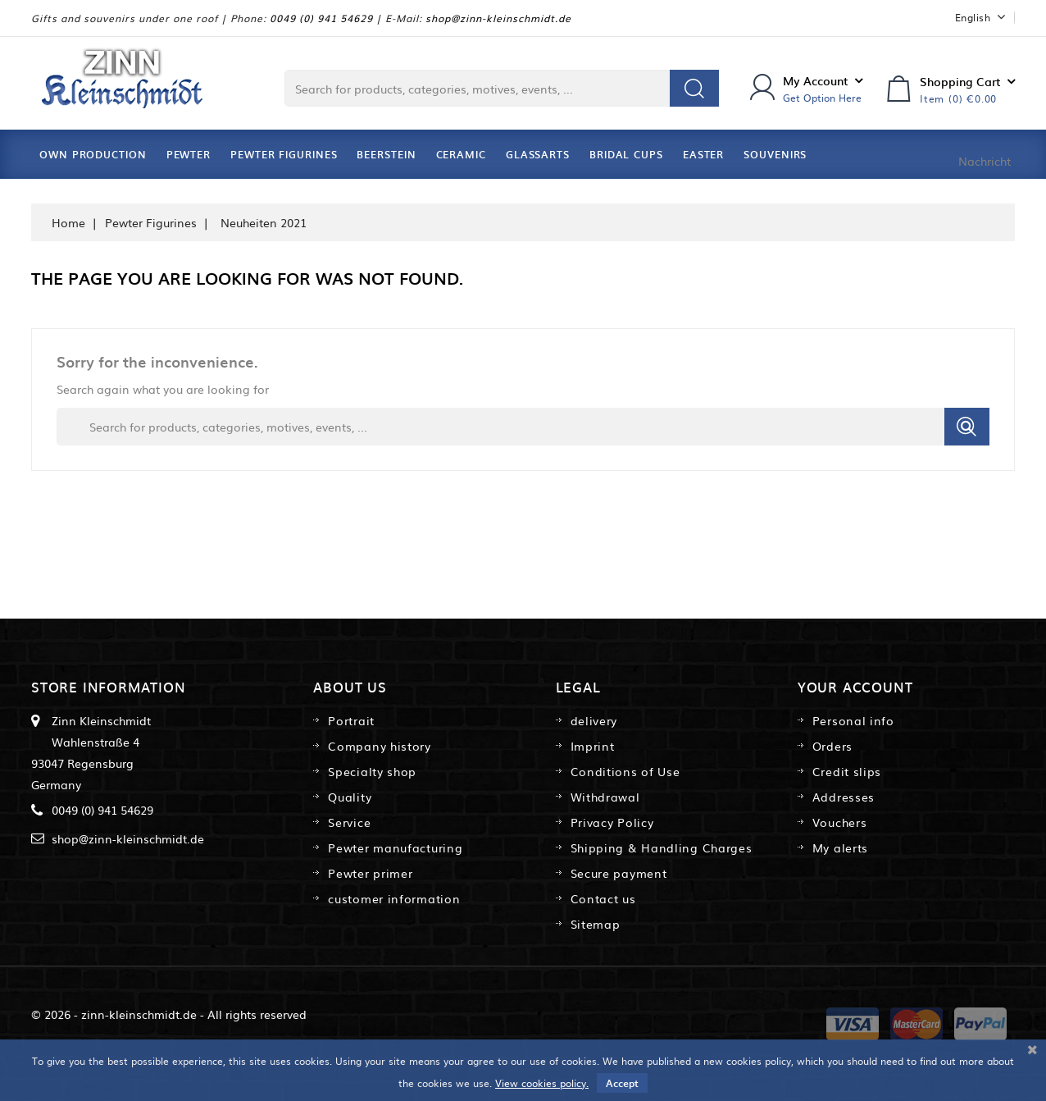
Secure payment (619, 873)
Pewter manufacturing (395, 847)
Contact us (603, 898)
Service (349, 822)
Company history (379, 746)
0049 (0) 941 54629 (321, 18)
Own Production (93, 154)
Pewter (188, 154)
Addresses (843, 796)
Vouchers (839, 822)
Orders (832, 746)
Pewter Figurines (283, 154)
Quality (349, 796)
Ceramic (461, 154)
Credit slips (846, 771)
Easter (703, 154)
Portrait (351, 720)
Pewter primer (370, 873)
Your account (855, 687)
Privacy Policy (612, 822)
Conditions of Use (625, 771)
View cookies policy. (542, 1083)
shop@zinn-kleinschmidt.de (498, 18)
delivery (594, 720)
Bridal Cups (626, 154)
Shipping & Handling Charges (662, 847)
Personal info (853, 720)
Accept (622, 1083)
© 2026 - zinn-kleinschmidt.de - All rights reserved (169, 1014)
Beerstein (386, 154)
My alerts (840, 847)
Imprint (593, 746)
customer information (394, 898)
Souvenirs (775, 154)
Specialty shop (372, 771)
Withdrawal (605, 796)
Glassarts (538, 154)
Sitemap (596, 924)
